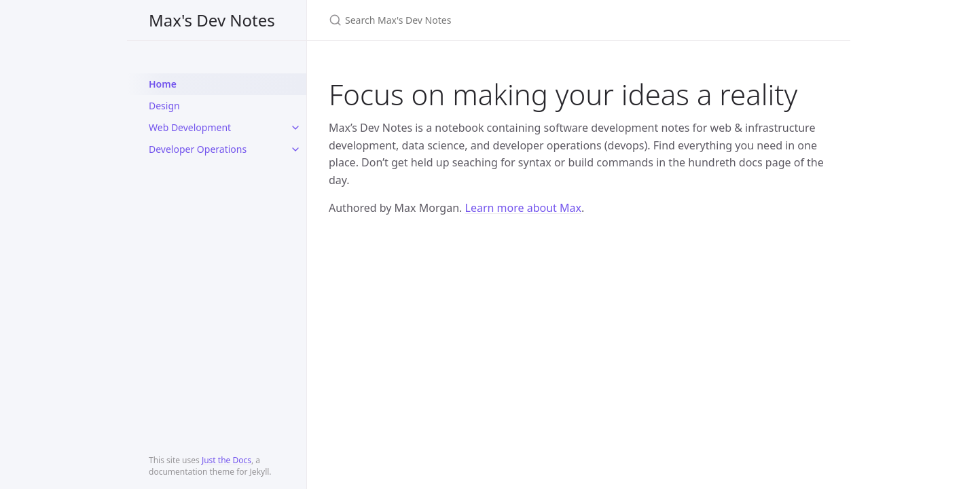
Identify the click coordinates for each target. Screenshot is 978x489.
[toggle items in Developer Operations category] (295, 149)
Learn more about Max (523, 207)
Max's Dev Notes (212, 20)
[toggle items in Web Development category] (295, 128)
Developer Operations (198, 149)
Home (163, 83)
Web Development (190, 127)
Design (164, 105)
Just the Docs (226, 460)
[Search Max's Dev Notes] (489, 20)
